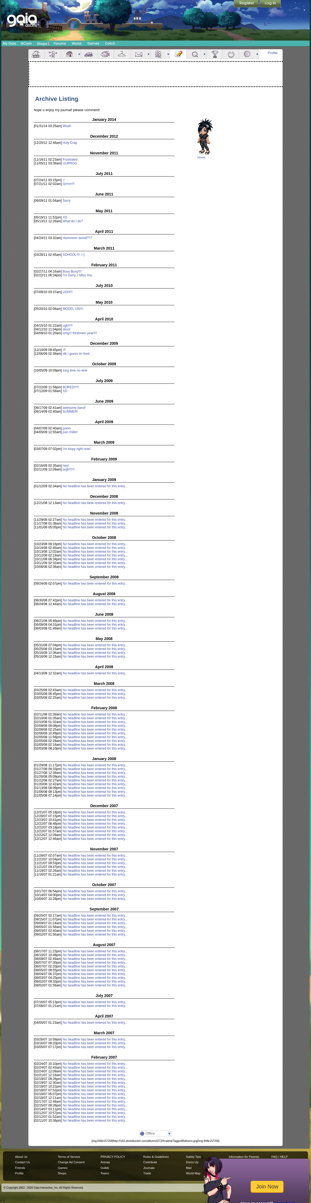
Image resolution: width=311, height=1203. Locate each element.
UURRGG (70, 163)
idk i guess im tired (76, 354)
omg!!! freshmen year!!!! (80, 333)
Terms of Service (69, 1156)
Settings (247, 53)
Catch (110, 43)
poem (67, 428)
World (76, 43)
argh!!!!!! (69, 469)
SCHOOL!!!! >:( (74, 255)
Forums (60, 43)
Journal (178, 53)
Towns (105, 1173)
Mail (139, 53)
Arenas (105, 1162)
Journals (149, 1167)
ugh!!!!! (68, 325)
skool (66, 329)
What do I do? (73, 221)
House (69, 53)
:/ (64, 180)
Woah (67, 126)
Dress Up (192, 1162)
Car (89, 53)
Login (270, 4)
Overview (36, 53)
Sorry (67, 201)
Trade (147, 1173)
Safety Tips (193, 1156)
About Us (21, 1156)
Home (201, 157)
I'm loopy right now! (77, 449)
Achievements (214, 53)
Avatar (53, 53)
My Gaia (9, 43)
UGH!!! (68, 292)
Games (93, 43)
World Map (193, 1173)
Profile (273, 53)
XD (65, 217)
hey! (66, 466)
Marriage (231, 53)
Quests (195, 53)
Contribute (150, 1162)
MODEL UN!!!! (73, 309)
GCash (26, 43)
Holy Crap (70, 143)
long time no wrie (75, 370)
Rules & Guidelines (156, 1156)
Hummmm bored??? (77, 238)
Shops (43, 43)
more (79, 53)
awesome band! (74, 408)
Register (246, 4)
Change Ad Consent (71, 1162)
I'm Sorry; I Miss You (77, 275)
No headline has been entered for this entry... (95, 486)
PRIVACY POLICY (113, 1156)
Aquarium (106, 53)
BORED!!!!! (71, 387)
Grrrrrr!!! (68, 184)
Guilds (105, 1167)
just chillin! (70, 432)
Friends (158, 53)
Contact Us (22, 1162)
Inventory (122, 53)
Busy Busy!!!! (72, 271)
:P (64, 350)
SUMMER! (70, 411)
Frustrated (70, 159)
